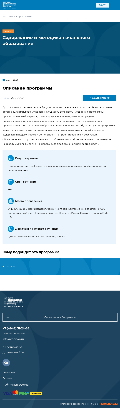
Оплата (7, 378)
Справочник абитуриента (41, 317)
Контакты (8, 372)
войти (102, 5)
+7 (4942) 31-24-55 (15, 328)
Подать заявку (100, 98)
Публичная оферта (15, 384)
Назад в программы (17, 16)
